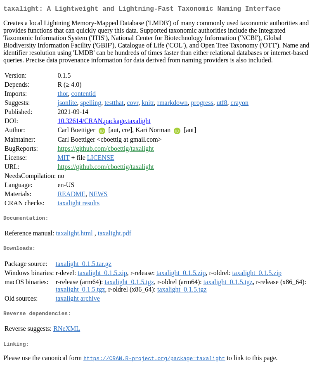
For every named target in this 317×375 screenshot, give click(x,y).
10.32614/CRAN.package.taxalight (103, 122)
